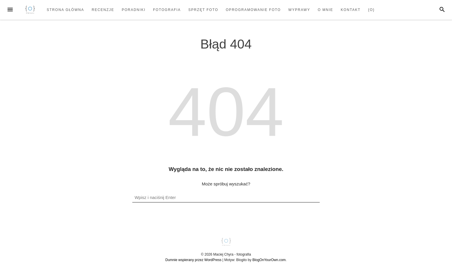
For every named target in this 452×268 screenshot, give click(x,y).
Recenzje (103, 10)
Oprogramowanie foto (253, 10)
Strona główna (65, 10)
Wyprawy (299, 10)
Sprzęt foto (203, 10)
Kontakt (350, 10)
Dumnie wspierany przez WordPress (193, 260)
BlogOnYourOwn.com (269, 260)
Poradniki (133, 10)
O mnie (325, 10)
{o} (371, 10)
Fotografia (167, 10)
